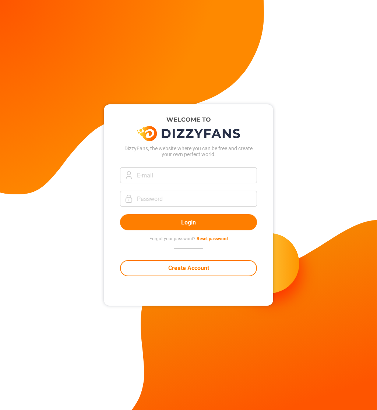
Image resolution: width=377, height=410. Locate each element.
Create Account (188, 268)
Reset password (212, 238)
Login (188, 222)
